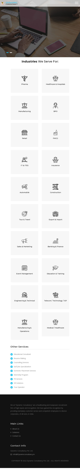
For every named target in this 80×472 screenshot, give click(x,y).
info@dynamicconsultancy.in (22, 458)
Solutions (14, 436)
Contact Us (15, 440)
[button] (76, 3)
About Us (14, 433)
